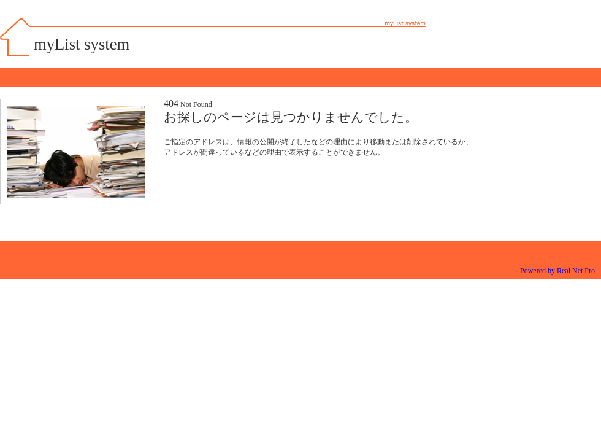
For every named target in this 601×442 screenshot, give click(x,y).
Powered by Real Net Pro (557, 270)
